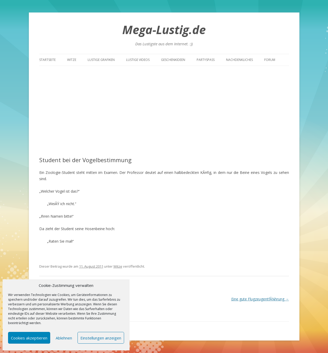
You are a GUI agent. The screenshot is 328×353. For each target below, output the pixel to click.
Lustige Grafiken (101, 60)
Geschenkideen (173, 60)
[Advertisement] (164, 104)
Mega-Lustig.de (164, 29)
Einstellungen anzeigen (100, 338)
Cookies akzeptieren (29, 338)
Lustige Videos (138, 60)
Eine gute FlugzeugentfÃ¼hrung (260, 299)
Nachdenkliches (239, 60)
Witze (71, 60)
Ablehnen (64, 338)
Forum (269, 60)
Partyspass (206, 60)
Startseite (47, 60)
